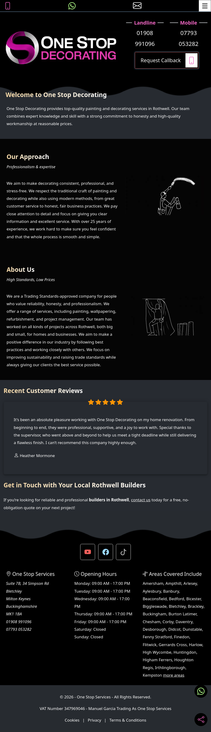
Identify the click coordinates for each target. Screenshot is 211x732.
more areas (173, 675)
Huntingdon (184, 652)
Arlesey (190, 583)
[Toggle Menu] (205, 6)
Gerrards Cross (173, 644)
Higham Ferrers (157, 659)
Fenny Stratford (157, 636)
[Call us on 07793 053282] (7, 6)
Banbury (171, 591)
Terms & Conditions (127, 720)
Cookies (72, 720)
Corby (168, 621)
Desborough (154, 629)
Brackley (195, 606)
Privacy (94, 720)
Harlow (195, 644)
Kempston (152, 675)
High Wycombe (157, 652)
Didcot (174, 629)
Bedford (176, 598)
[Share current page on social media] (200, 719)
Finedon (181, 636)
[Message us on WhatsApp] (72, 6)
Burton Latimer (182, 614)
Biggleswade (155, 606)
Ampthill (173, 583)
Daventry (184, 621)
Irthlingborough (170, 667)
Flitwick (150, 644)
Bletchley (177, 606)
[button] (87, 552)
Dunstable (192, 629)
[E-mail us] (137, 6)
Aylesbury (152, 591)
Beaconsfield (155, 598)
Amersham (153, 583)
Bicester (193, 598)
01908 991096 (145, 38)
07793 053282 (189, 38)
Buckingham (154, 614)
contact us (140, 500)
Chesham (151, 621)
